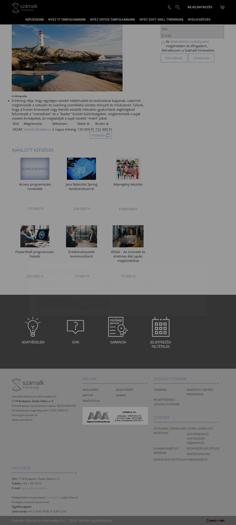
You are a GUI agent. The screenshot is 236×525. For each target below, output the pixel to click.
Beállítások (91, 277)
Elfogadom (55, 277)
